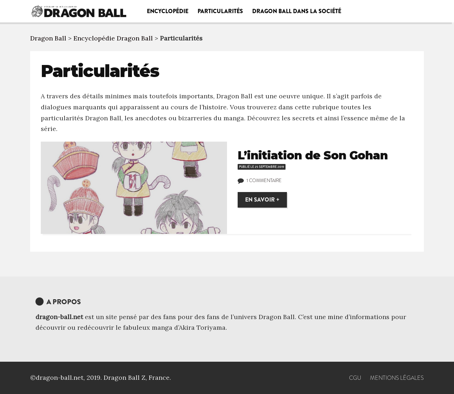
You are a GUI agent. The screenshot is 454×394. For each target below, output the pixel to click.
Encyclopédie (167, 11)
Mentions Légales (397, 378)
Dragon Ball (48, 38)
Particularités (220, 11)
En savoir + (262, 200)
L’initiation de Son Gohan (313, 155)
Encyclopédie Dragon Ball (113, 38)
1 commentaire (264, 180)
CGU (355, 378)
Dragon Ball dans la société (296, 11)
